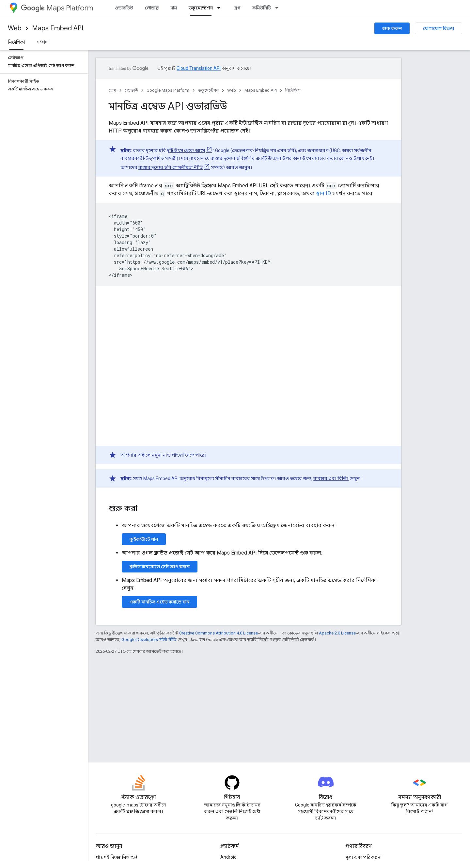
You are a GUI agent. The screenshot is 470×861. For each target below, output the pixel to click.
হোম (112, 90)
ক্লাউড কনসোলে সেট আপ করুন (160, 567)
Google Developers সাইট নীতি (149, 639)
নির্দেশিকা (293, 90)
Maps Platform (57, 8)
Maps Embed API (57, 28)
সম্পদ (42, 42)
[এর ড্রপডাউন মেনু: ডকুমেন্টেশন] (220, 8)
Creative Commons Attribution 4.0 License (218, 633)
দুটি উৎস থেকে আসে (186, 150)
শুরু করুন (392, 28)
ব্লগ (237, 8)
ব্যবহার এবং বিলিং (331, 478)
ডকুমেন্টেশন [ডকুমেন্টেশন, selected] (201, 8)
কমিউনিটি (261, 8)
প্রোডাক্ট (152, 8)
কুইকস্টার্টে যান (144, 539)
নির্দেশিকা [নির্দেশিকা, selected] (16, 42)
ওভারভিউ (124, 8)
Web (15, 28)
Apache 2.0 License (337, 633)
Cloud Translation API (199, 68)
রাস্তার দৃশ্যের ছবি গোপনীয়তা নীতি (170, 167)
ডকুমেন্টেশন (208, 90)
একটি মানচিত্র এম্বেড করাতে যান (159, 602)
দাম (174, 8)
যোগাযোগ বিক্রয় (438, 28)
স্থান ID (323, 193)
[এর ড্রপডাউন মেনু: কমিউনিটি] (279, 8)
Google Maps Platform (168, 90)
